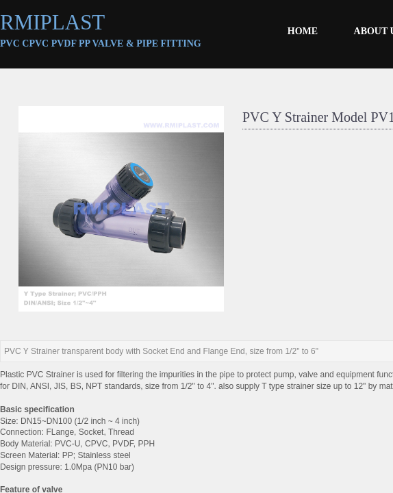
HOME (303, 31)
